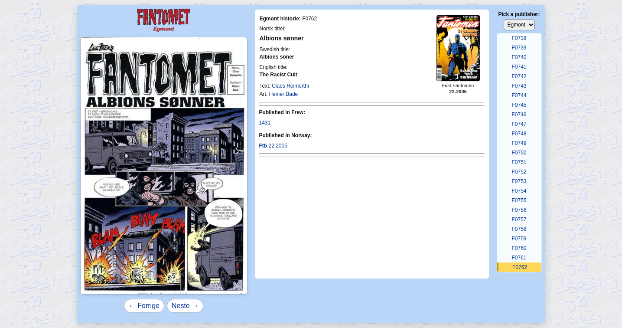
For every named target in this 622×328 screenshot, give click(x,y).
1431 (265, 123)
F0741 (518, 67)
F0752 (518, 172)
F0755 (518, 200)
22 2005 (273, 146)
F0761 (518, 258)
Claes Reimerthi (290, 86)
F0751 (518, 162)
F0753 (518, 181)
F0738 (518, 38)
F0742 (518, 76)
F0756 (518, 210)
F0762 (519, 267)
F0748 (518, 134)
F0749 (518, 143)
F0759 (518, 239)
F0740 (518, 57)
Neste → (185, 305)
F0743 (518, 86)
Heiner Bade (283, 94)
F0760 (518, 248)
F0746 (518, 115)
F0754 (518, 191)
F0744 (518, 95)
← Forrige (144, 305)
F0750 (518, 153)
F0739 (518, 48)
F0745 (518, 105)
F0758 (518, 229)
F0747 (518, 124)
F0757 (518, 219)
